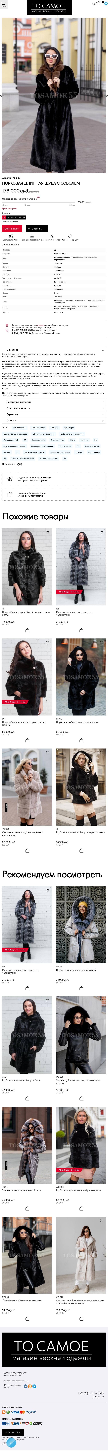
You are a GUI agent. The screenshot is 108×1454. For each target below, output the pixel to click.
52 (17, 452)
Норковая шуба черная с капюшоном (77, 722)
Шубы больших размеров (43, 434)
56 (78, 446)
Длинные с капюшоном (60, 452)
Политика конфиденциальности (16, 1381)
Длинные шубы (38, 440)
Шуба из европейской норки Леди (21, 1080)
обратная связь (12, 1432)
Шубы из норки (38, 428)
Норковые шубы (92, 446)
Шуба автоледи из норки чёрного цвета (78, 1190)
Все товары (69, 428)
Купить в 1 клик (11, 228)
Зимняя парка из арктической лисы (21, 1190)
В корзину (37, 228)
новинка (6, 807)
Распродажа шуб (11, 440)
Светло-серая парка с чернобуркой (76, 970)
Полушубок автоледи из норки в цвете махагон (23, 723)
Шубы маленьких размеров (72, 434)
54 (5, 458)
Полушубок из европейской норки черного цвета (26, 613)
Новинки (54, 428)
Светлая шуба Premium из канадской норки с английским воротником (80, 1302)
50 (95, 440)
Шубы (72, 440)
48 (25, 440)
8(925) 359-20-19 (91, 1393)
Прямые (79, 452)
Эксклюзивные (57, 440)
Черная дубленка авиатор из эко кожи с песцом (78, 1082)
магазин (41, 325)
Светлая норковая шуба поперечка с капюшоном (22, 834)
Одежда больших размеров (15, 434)
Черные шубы (65, 446)
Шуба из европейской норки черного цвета (80, 832)
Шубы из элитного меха (34, 452)
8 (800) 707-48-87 (21, 333)
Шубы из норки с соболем (23, 458)
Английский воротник (49, 458)
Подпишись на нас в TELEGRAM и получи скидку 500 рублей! (34, 479)
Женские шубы (19, 428)
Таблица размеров (10, 222)
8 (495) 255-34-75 (21, 330)
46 (65, 458)
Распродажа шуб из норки (42, 446)
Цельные (84, 440)
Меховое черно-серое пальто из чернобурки (74, 613)
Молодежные (94, 452)
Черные (7, 452)
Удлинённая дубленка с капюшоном (22, 1300)
